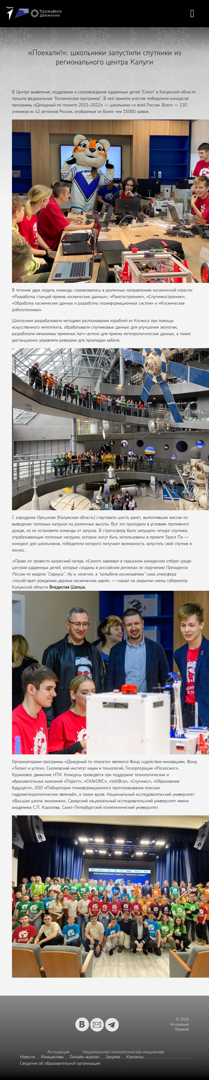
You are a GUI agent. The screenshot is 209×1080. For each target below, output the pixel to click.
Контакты (134, 1057)
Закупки (113, 1057)
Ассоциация (58, 1052)
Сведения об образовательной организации (60, 1063)
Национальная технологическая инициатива (123, 1052)
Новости (27, 1057)
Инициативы (52, 1057)
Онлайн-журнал (84, 1057)
